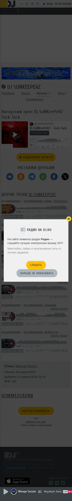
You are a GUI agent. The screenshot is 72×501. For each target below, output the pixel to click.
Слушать (36, 265)
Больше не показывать (36, 273)
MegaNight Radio (52, 491)
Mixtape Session (27, 491)
